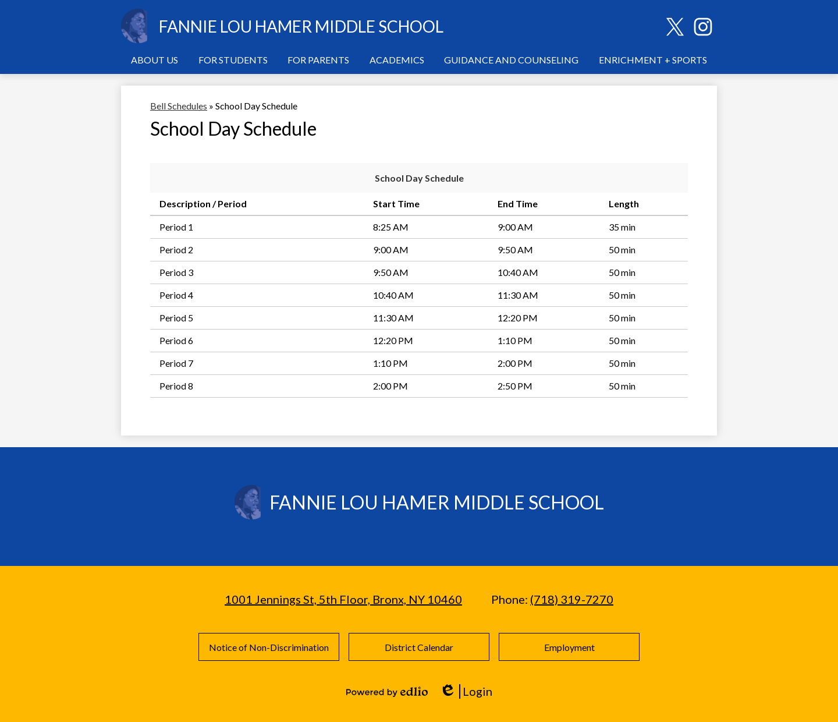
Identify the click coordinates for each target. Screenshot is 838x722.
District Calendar (419, 647)
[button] (154, 59)
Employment (569, 647)
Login (465, 691)
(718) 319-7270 (571, 599)
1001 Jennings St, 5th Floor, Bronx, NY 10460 (343, 599)
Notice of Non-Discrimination (269, 647)
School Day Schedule (419, 177)
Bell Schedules (178, 105)
